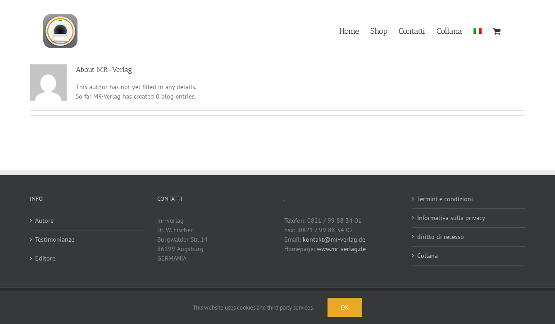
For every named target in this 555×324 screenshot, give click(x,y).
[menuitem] (480, 30)
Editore (45, 258)
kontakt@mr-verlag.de (334, 239)
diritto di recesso (440, 237)
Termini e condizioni (445, 199)
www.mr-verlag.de (341, 249)
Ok (345, 307)
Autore (44, 220)
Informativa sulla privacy (451, 218)
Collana (427, 256)
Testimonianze (54, 239)
